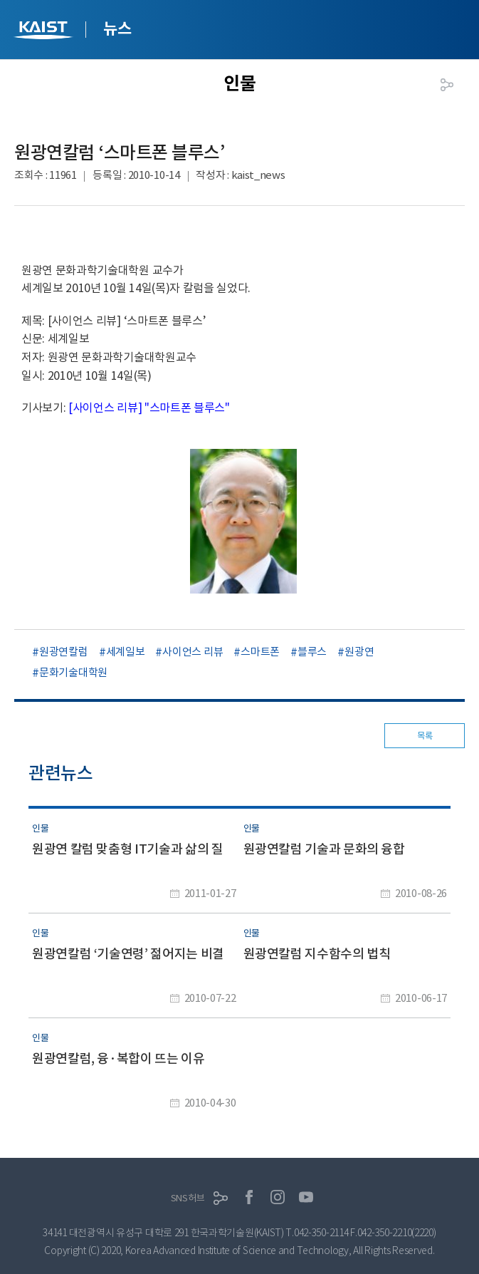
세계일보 (125, 651)
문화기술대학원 (73, 672)
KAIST (45, 31)
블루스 (312, 651)
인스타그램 (277, 1197)
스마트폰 (260, 651)
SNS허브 (188, 1198)
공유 (447, 84)
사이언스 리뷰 (192, 651)
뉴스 (117, 28)
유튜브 (306, 1197)
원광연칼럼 (63, 651)
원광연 (359, 651)
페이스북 (249, 1197)
